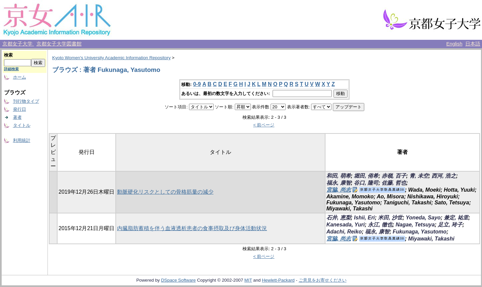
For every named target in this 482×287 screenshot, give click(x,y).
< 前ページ (264, 124)
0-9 (197, 84)
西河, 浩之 (443, 176)
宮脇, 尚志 (338, 190)
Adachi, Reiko (344, 231)
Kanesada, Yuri (345, 224)
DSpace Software (178, 280)
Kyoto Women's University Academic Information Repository (111, 57)
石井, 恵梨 (338, 217)
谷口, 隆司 (366, 183)
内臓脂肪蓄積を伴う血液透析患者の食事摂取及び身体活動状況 (192, 228)
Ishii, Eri (364, 217)
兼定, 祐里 (456, 217)
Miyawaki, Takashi (431, 239)
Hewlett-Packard (278, 280)
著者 (17, 117)
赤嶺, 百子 (394, 176)
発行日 (19, 109)
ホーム (19, 77)
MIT (248, 280)
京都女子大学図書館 (59, 43)
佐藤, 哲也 (394, 183)
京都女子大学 (18, 43)
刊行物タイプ (26, 101)
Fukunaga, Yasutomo (420, 231)
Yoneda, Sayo (423, 217)
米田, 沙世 (390, 217)
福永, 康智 (338, 183)
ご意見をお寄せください (323, 280)
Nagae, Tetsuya (415, 224)
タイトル (21, 125)
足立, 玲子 (450, 224)
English (454, 43)
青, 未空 (418, 176)
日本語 (472, 43)
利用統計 (21, 140)
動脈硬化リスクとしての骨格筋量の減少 (165, 192)
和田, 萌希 (338, 176)
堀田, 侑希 (366, 176)
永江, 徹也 (380, 224)
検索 (8, 55)
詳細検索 (11, 69)
